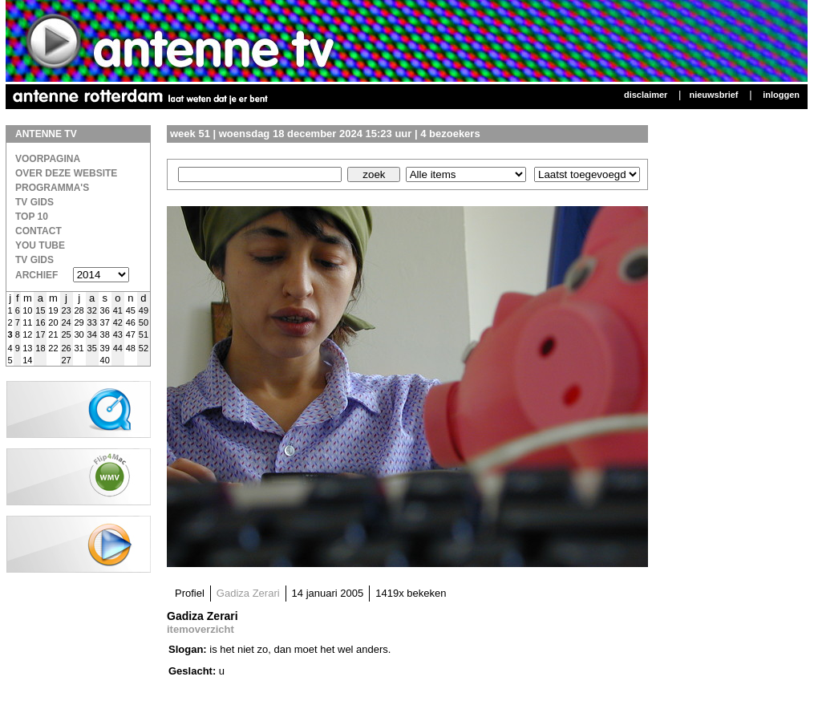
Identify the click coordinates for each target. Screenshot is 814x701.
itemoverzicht (200, 629)
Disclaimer (645, 94)
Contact (38, 231)
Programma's (52, 187)
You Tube (40, 245)
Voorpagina (47, 158)
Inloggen (781, 94)
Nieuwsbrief (713, 94)
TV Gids (34, 202)
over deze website (66, 173)
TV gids (34, 259)
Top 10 (31, 216)
